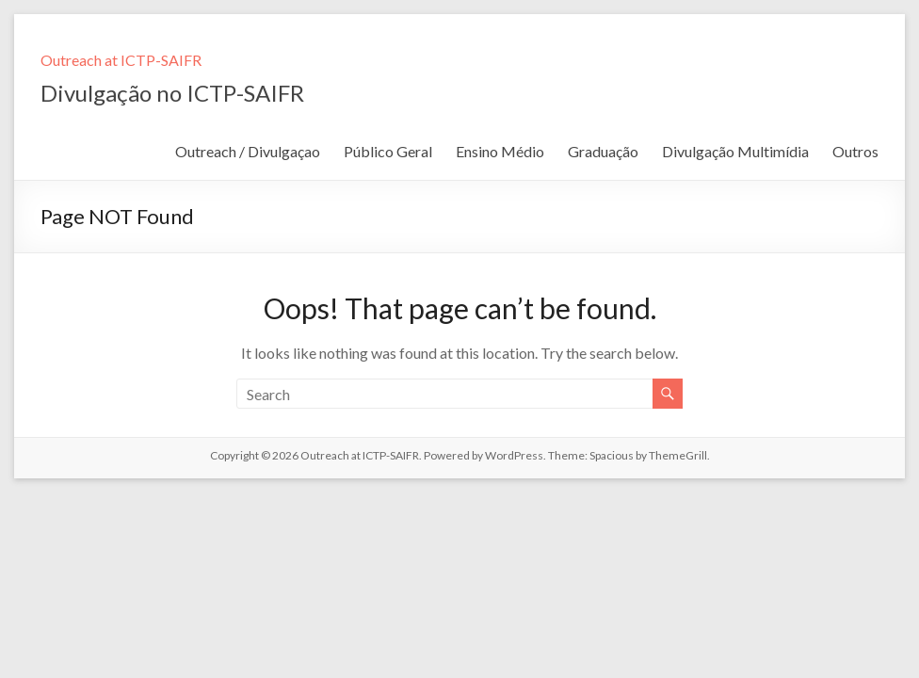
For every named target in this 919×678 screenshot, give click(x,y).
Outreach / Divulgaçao (247, 151)
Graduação (603, 151)
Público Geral (388, 151)
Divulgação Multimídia (735, 151)
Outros (855, 151)
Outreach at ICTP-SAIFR (121, 60)
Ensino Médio (500, 151)
